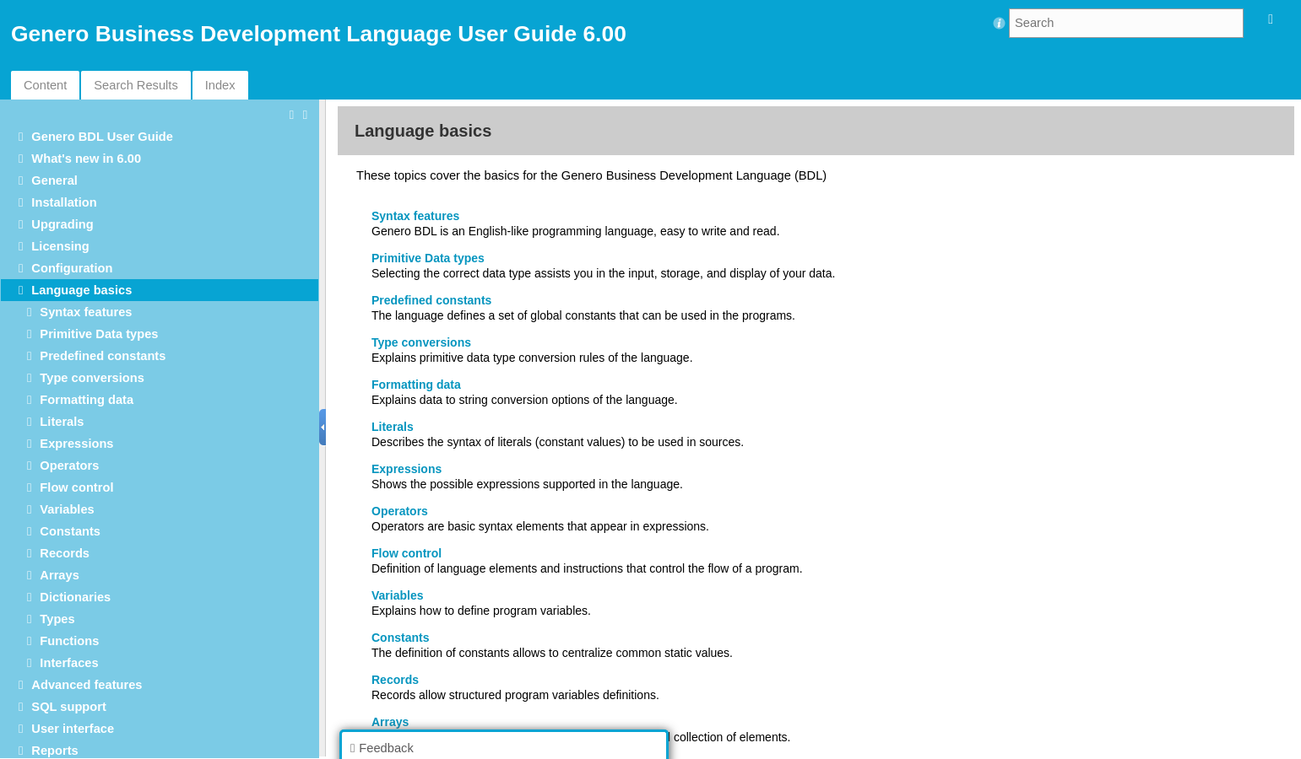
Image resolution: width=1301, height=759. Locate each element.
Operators (69, 465)
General (54, 180)
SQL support (68, 706)
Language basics (81, 290)
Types (57, 619)
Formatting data (86, 399)
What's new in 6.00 (86, 158)
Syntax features (86, 312)
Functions (69, 641)
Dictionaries (75, 597)
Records (64, 553)
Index (220, 85)
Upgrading (62, 224)
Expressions (76, 443)
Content (45, 85)
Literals (62, 421)
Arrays (59, 575)
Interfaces (69, 663)
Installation (63, 202)
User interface (72, 728)
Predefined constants (102, 356)
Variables (67, 509)
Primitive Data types (99, 334)
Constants (70, 531)
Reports (54, 750)
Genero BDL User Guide (102, 136)
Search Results (135, 85)
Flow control (76, 487)
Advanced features (86, 685)
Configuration (71, 268)
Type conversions (92, 378)
